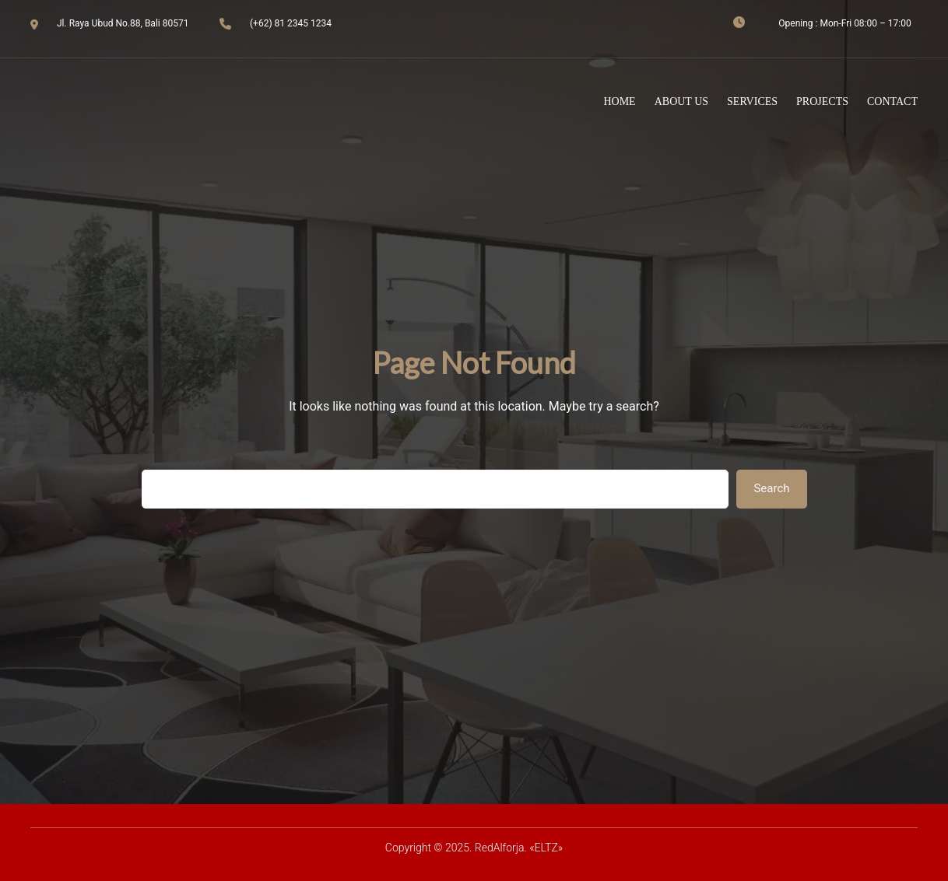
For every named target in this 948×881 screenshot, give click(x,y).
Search (771, 488)
